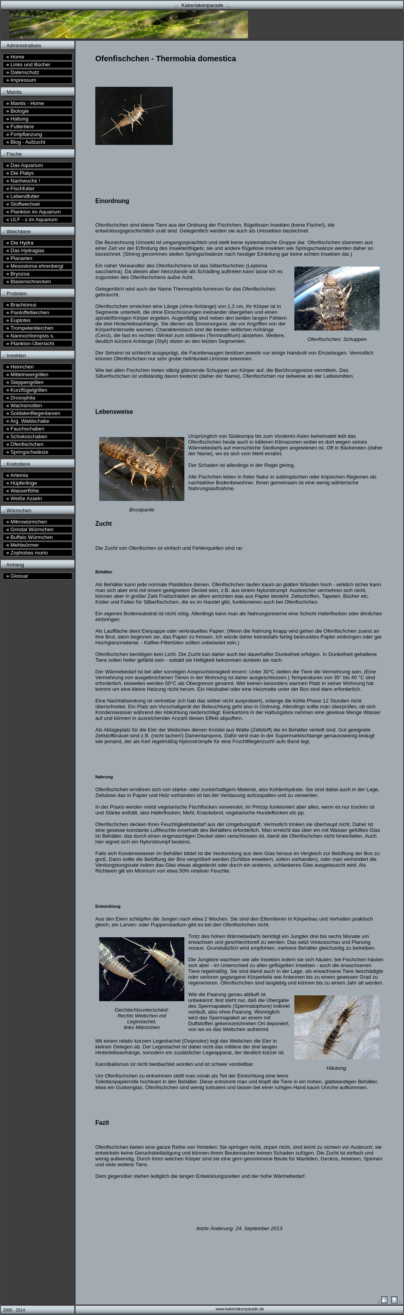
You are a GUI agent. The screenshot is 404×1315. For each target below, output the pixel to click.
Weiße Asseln (24, 498)
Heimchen (20, 367)
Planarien (19, 258)
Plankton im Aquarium (33, 212)
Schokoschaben (26, 436)
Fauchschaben (25, 429)
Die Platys (20, 173)
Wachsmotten (24, 405)
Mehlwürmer (22, 545)
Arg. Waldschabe (27, 421)
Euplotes (18, 320)
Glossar (17, 576)
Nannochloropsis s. (30, 336)
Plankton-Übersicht (30, 343)
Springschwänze (27, 452)
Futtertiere (20, 126)
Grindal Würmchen (29, 529)
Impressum (21, 80)
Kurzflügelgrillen (26, 390)
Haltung (17, 119)
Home (15, 57)
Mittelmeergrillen (27, 374)
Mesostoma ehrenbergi (34, 266)
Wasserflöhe (22, 491)
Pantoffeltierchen (27, 312)
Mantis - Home (25, 103)
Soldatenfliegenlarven (33, 413)
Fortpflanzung (24, 134)
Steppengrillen (24, 382)
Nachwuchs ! (23, 181)
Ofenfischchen (24, 444)
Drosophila (20, 398)
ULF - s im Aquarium (32, 219)
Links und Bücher (28, 64)
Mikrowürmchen (26, 522)
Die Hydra (19, 243)
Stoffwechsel (23, 204)
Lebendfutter (23, 196)
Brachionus (21, 305)
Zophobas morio (27, 553)
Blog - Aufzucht (25, 142)
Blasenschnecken (28, 281)
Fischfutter (20, 188)
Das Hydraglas (25, 250)
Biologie (17, 111)
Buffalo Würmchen (29, 537)
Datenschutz (22, 72)
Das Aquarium (24, 165)
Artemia (17, 475)
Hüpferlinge (21, 483)
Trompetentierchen (29, 328)
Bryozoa (17, 274)
